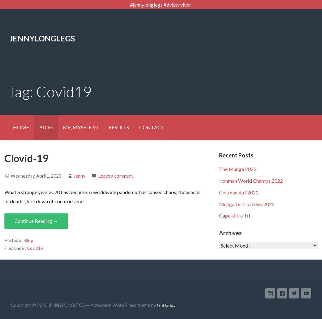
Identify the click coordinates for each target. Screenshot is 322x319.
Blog (28, 240)
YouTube (306, 293)
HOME (21, 127)
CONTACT (151, 127)
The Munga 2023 (237, 169)
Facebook (282, 293)
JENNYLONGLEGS (42, 38)
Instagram (270, 293)
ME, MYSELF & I (80, 127)
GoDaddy (166, 305)
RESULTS (119, 127)
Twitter (294, 293)
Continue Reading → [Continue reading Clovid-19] (36, 221)
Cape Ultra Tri (234, 215)
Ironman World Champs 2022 (251, 181)
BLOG (46, 127)
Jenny (79, 176)
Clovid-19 (26, 158)
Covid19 (35, 248)
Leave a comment (115, 176)
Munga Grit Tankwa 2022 (247, 204)
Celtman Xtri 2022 (239, 192)
